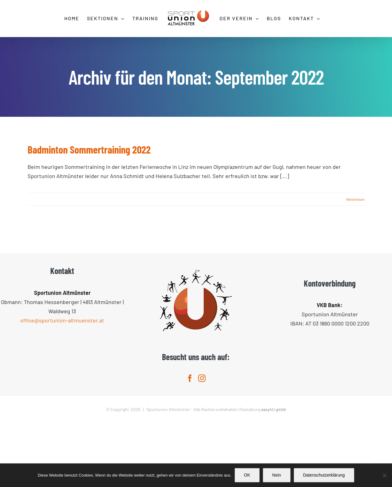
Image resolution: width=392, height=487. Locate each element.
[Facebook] (190, 442)
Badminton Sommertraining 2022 (89, 149)
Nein (276, 475)
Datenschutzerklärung (324, 475)
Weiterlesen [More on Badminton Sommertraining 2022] (355, 199)
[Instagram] (201, 442)
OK (247, 475)
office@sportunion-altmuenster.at (62, 384)
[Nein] (384, 475)
